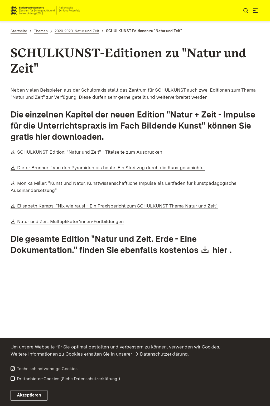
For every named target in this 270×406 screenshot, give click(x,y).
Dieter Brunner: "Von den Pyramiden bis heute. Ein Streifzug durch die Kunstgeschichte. (111, 167)
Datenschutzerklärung (164, 354)
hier (220, 250)
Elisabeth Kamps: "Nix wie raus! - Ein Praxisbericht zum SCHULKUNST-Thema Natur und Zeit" (117, 206)
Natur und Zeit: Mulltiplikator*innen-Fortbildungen (70, 221)
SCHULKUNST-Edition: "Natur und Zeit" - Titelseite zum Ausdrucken (90, 152)
